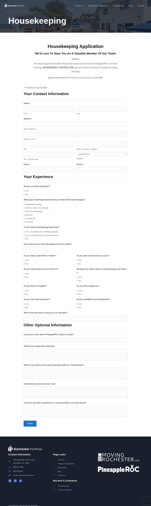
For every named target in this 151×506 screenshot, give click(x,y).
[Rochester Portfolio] (22, 5)
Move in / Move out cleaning (37, 203)
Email (26, 161)
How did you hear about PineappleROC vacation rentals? (48, 328)
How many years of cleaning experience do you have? (48, 239)
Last (78, 112)
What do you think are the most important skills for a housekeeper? (54, 358)
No (27, 190)
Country (80, 155)
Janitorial (29, 210)
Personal (29, 217)
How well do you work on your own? (39, 377)
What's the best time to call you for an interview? (46, 307)
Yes (27, 186)
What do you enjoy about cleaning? (39, 339)
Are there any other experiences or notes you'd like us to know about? (55, 396)
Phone (80, 161)
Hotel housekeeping (34, 207)
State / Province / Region (87, 146)
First (25, 112)
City (25, 146)
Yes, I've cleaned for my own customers (42, 231)
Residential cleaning (34, 200)
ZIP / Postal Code (31, 155)
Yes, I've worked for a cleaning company (42, 227)
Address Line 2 (30, 137)
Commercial (30, 214)
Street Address (30, 127)
